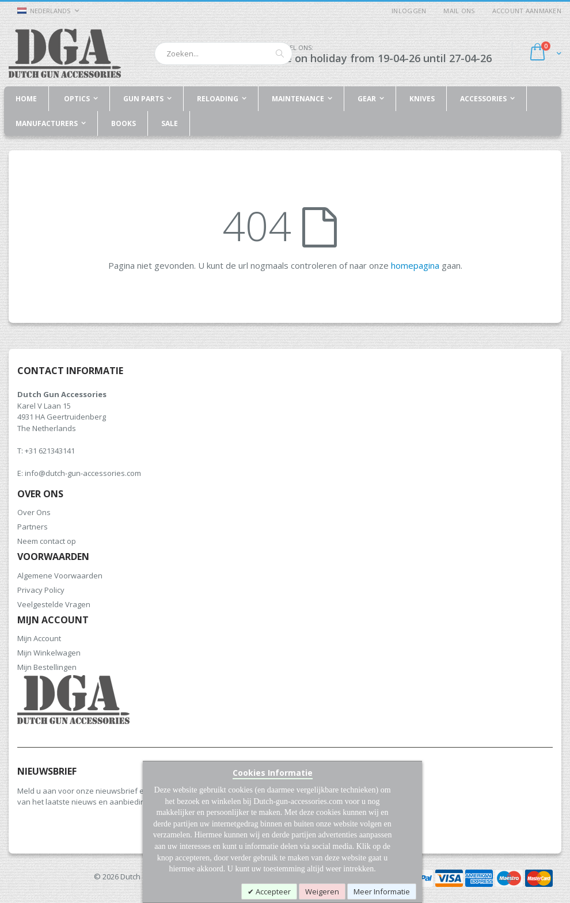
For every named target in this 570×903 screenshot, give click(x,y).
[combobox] (223, 53)
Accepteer (272, 891)
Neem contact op (46, 541)
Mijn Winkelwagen (49, 652)
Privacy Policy (40, 590)
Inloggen (409, 10)
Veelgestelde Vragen (53, 604)
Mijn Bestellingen (47, 667)
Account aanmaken (526, 10)
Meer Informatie (382, 891)
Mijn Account (39, 638)
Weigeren (322, 891)
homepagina (415, 265)
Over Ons (34, 512)
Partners (32, 526)
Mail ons (458, 10)
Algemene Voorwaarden (59, 575)
